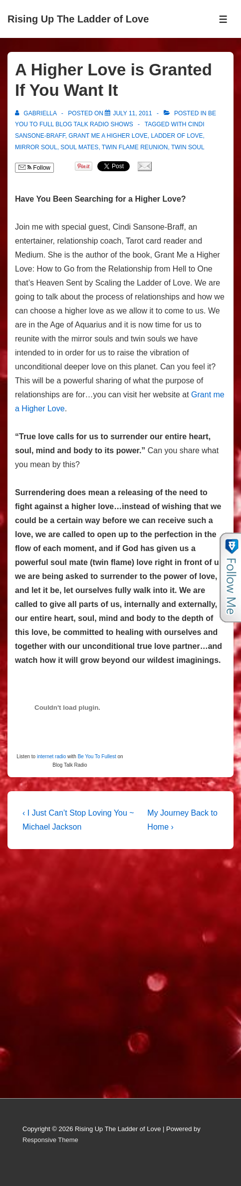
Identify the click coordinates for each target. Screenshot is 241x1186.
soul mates (79, 147)
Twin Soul (188, 147)
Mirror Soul (36, 147)
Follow (34, 167)
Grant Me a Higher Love (107, 135)
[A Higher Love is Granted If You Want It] (132, 113)
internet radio (51, 756)
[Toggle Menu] (223, 19)
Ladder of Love (177, 135)
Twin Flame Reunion (135, 147)
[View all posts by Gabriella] (36, 113)
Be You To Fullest (97, 756)
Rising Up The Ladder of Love (78, 18)
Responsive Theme (50, 1140)
